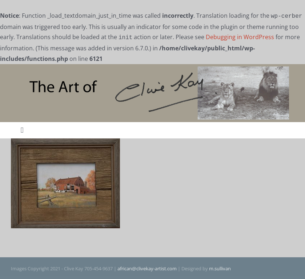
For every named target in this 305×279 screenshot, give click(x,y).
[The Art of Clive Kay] (152, 67)
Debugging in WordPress (240, 36)
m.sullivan (220, 267)
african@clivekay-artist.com (147, 267)
